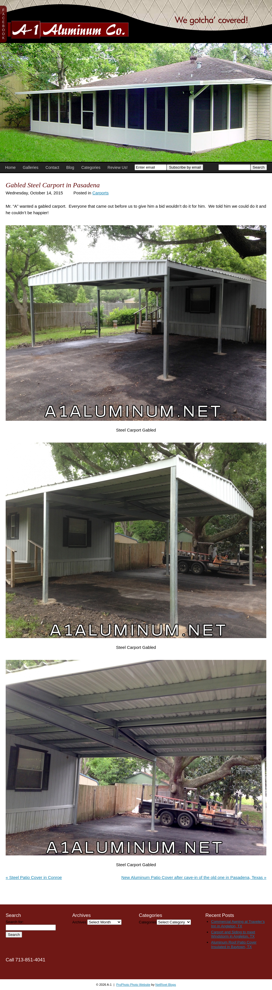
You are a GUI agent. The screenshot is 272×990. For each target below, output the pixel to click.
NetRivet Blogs (165, 984)
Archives (79, 922)
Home (10, 167)
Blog (70, 167)
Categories (91, 167)
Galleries (30, 167)
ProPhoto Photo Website (133, 984)
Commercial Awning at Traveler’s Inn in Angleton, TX (238, 923)
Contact (52, 167)
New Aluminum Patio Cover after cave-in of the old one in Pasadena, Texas (193, 877)
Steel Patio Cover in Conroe (34, 877)
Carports (100, 192)
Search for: (15, 922)
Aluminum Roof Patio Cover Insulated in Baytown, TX (233, 944)
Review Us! (118, 167)
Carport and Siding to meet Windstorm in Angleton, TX (233, 934)
